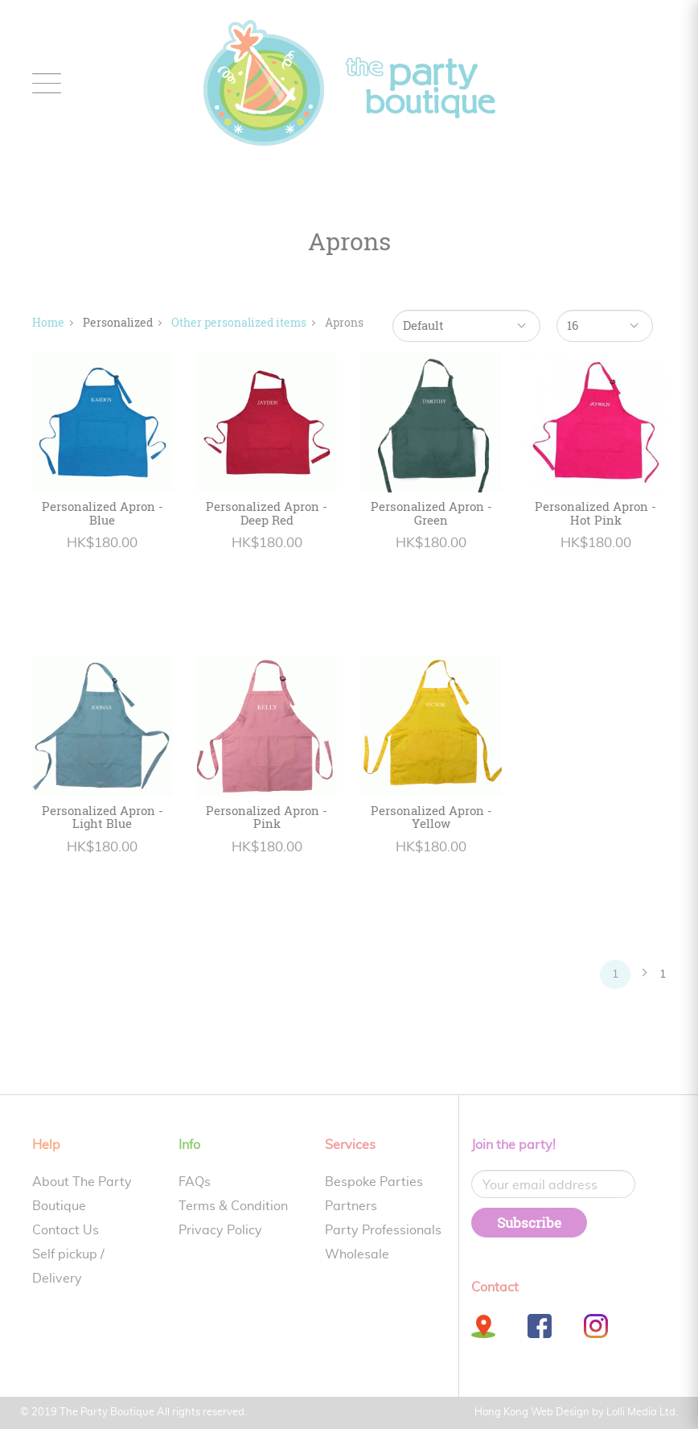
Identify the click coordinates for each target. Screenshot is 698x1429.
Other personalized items (238, 322)
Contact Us (65, 1230)
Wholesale (357, 1254)
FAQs (195, 1182)
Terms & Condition (233, 1206)
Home (48, 322)
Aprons (344, 322)
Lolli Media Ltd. (642, 1412)
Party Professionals (383, 1230)
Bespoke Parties (374, 1182)
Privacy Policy (220, 1230)
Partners (351, 1206)
